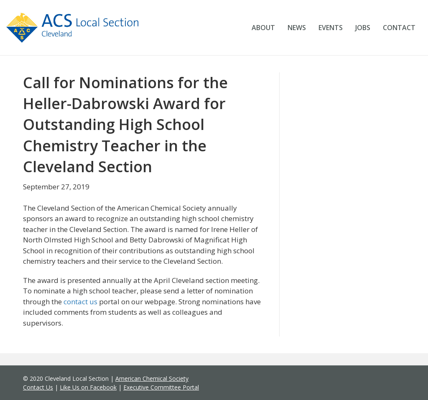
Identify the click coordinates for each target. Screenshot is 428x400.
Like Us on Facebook (88, 387)
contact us (80, 301)
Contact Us (38, 387)
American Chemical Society (152, 378)
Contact (399, 27)
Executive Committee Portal (161, 387)
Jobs (362, 27)
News (297, 27)
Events (330, 27)
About (263, 27)
